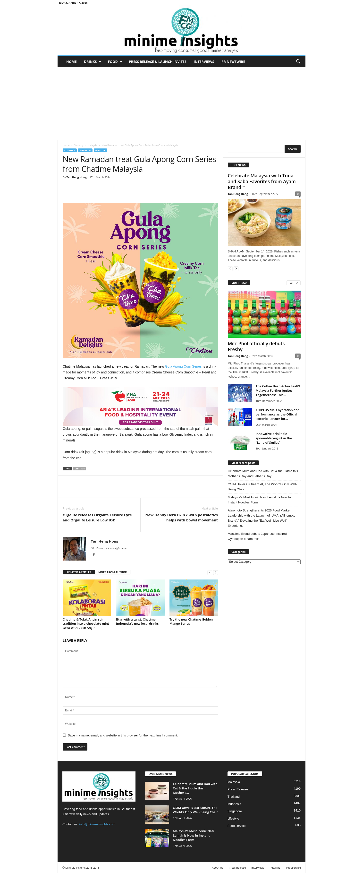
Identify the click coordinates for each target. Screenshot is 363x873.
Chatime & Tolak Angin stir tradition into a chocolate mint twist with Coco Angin (86, 623)
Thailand (234, 796)
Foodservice (293, 867)
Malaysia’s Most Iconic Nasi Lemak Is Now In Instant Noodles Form (259, 499)
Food (115, 61)
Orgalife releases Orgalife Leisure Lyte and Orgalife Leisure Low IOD (97, 517)
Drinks (92, 61)
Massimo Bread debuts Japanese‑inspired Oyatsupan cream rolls (257, 536)
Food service (236, 826)
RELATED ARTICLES (79, 572)
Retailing (275, 867)
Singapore (235, 811)
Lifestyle (233, 818)
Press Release (238, 789)
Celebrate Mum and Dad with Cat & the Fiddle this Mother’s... (195, 788)
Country (78, 145)
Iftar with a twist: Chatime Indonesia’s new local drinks (137, 621)
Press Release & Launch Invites (157, 61)
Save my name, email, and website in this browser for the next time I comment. (123, 735)
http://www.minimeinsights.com (109, 548)
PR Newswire (233, 61)
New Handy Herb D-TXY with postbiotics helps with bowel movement (181, 517)
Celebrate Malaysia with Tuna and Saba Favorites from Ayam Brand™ (262, 181)
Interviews (204, 61)
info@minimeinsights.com (97, 824)
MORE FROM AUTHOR (112, 572)
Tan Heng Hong (76, 177)
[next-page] (215, 572)
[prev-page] (209, 572)
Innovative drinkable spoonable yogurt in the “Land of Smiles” (274, 438)
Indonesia (234, 804)
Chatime (80, 468)
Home (71, 61)
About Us (217, 867)
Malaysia (92, 145)
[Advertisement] (181, 103)
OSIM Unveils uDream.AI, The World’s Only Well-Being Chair (262, 486)
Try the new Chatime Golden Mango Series (191, 621)
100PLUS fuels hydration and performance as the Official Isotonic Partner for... (277, 414)
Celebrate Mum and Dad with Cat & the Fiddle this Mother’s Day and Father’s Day (263, 473)
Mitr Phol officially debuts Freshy (256, 346)
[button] (298, 61)
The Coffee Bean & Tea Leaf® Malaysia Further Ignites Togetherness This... (278, 390)
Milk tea (100, 150)
